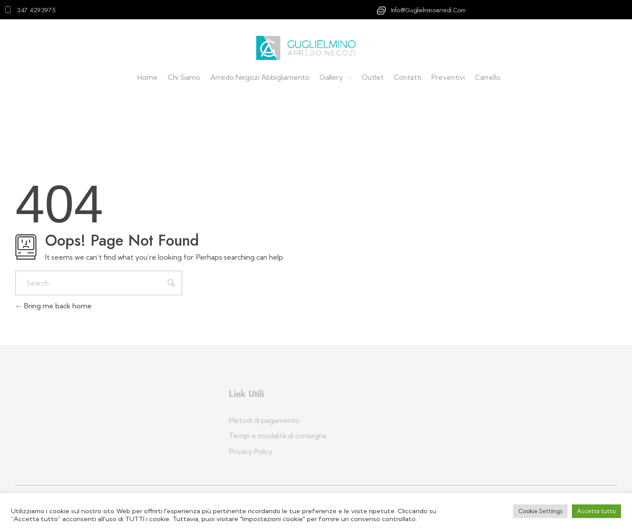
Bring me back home (53, 305)
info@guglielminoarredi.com (428, 10)
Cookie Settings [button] (540, 511)
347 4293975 (36, 10)
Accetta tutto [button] (596, 511)
